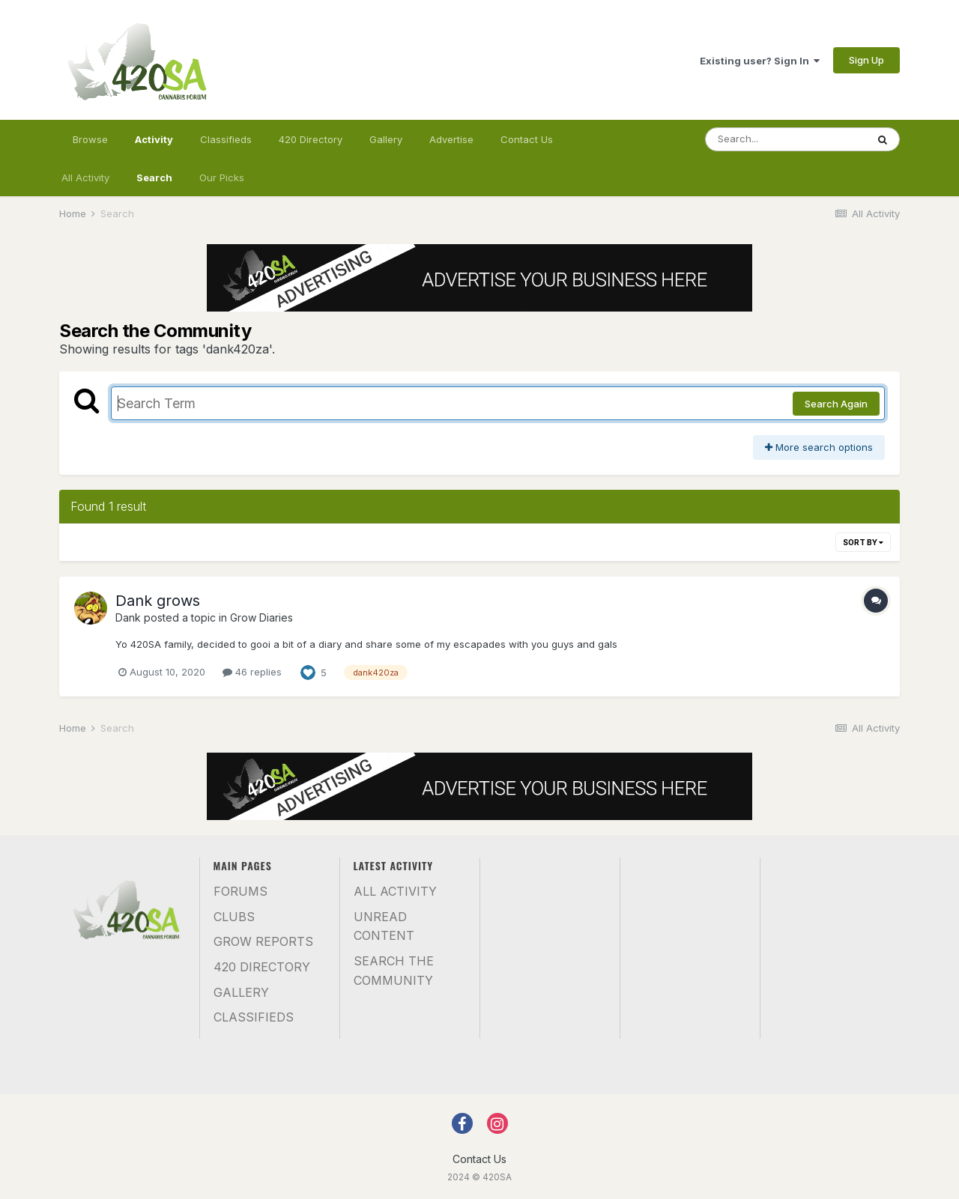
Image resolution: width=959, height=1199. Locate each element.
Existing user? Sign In (760, 61)
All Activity (85, 177)
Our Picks (221, 177)
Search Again (836, 404)
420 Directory (310, 139)
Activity (154, 146)
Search (154, 177)
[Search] (786, 139)
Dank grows (157, 601)
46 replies (252, 672)
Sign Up (866, 60)
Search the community (394, 970)
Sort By (863, 542)
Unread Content (384, 926)
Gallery (385, 139)
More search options (819, 447)
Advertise (451, 139)
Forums (240, 891)
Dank (128, 617)
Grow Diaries (261, 617)
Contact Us (526, 139)
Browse (90, 139)
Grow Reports (263, 941)
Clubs (234, 916)
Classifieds (226, 139)
